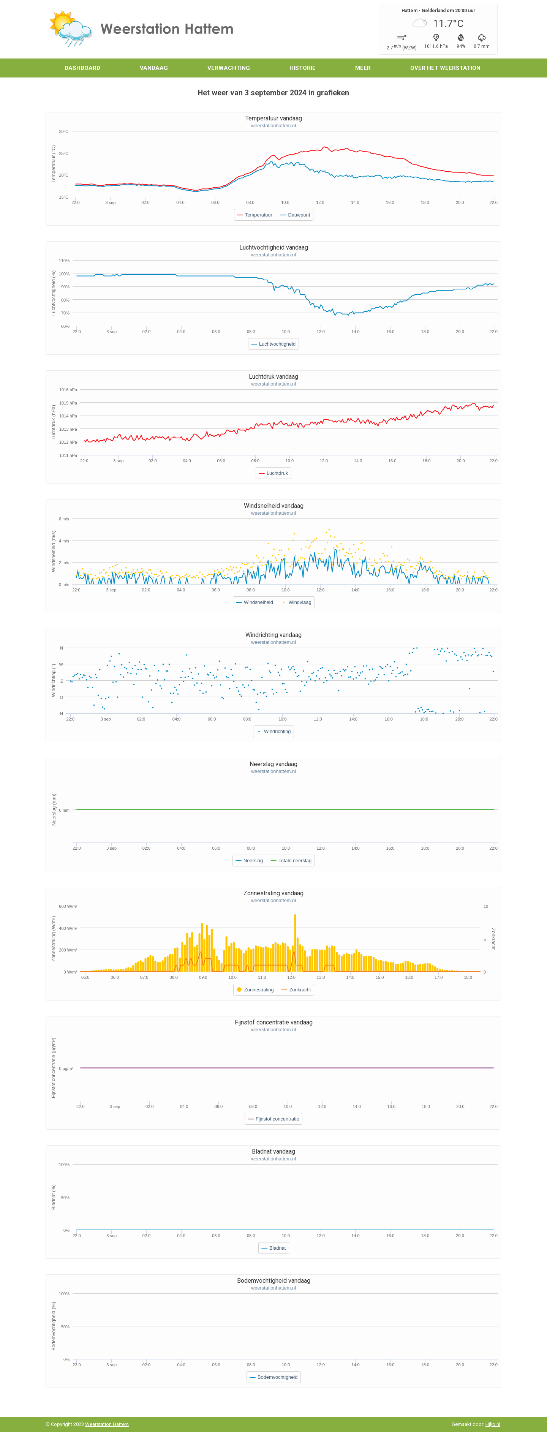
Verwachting (228, 68)
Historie (302, 68)
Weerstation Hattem (107, 1424)
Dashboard (82, 68)
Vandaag (154, 68)
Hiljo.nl (492, 1424)
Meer (363, 68)
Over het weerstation (445, 68)
